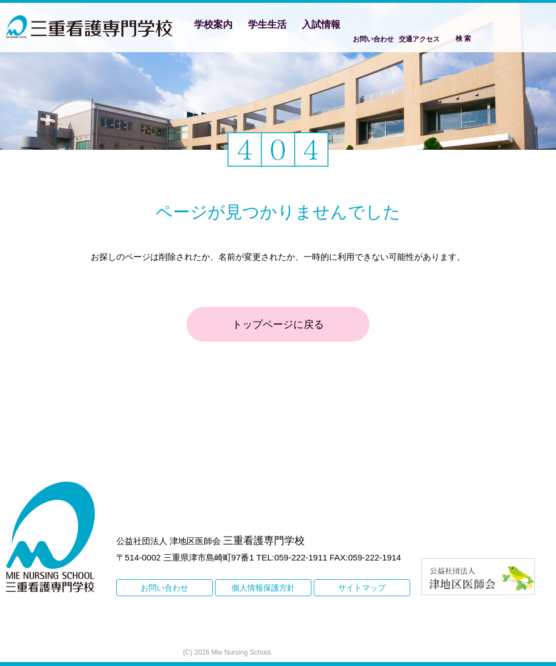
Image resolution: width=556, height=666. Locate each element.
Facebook (504, 26)
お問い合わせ (373, 39)
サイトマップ (362, 587)
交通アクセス (419, 39)
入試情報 (321, 24)
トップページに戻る (278, 324)
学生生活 (267, 24)
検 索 (463, 39)
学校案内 (213, 24)
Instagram (536, 26)
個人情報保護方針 (263, 587)
